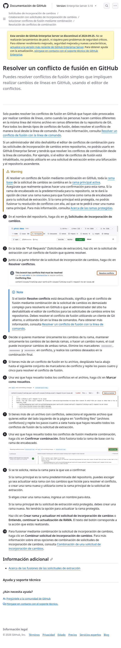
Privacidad (49, 634)
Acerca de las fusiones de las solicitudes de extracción (44, 568)
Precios (72, 634)
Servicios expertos (90, 634)
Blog (106, 634)
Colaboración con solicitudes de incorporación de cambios (43, 17)
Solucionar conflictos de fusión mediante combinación (40, 20)
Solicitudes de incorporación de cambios (32, 13)
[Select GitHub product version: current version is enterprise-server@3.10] (76, 6)
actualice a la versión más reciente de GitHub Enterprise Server (46, 47)
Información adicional (28, 559)
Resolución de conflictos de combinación (32, 24)
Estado (61, 634)
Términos (34, 634)
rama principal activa (86, 182)
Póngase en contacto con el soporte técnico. (30, 604)
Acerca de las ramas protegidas (91, 208)
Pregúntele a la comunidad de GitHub (27, 598)
